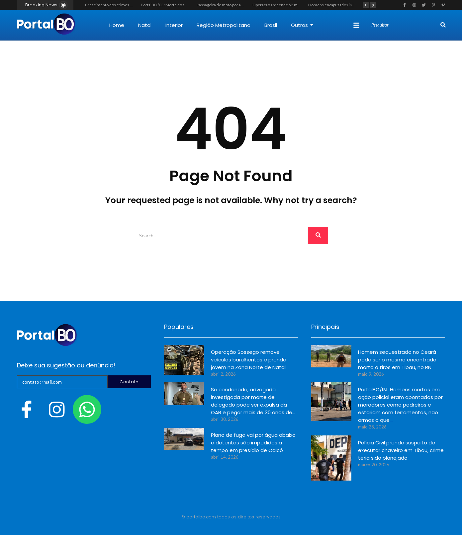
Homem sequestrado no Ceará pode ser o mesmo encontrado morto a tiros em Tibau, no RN (397, 359)
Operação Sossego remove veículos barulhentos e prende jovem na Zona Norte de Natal (248, 359)
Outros (302, 25)
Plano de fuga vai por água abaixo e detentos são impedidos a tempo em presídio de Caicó (253, 442)
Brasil (270, 25)
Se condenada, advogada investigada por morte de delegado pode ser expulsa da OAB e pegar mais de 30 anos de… (253, 401)
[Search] (405, 25)
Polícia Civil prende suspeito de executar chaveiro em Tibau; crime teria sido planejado (401, 450)
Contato (129, 382)
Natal (144, 25)
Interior (174, 25)
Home (116, 25)
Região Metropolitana (223, 25)
